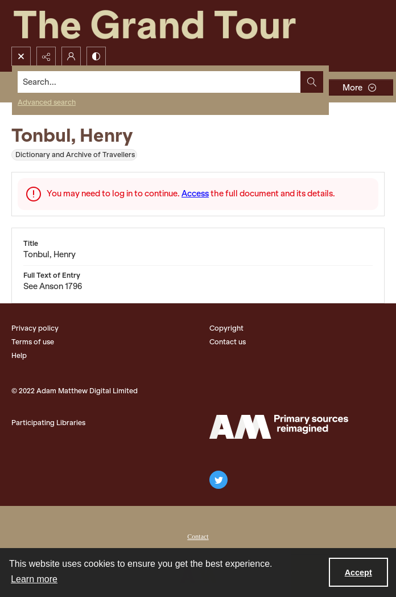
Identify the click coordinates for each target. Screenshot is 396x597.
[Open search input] (21, 56)
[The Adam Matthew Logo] (278, 427)
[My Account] (71, 56)
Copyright (226, 328)
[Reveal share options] (46, 56)
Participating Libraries (48, 422)
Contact (197, 537)
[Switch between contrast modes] (96, 56)
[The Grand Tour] (180, 23)
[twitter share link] (218, 480)
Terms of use (32, 341)
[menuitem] (197, 535)
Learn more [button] (34, 579)
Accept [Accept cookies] (358, 572)
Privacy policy (35, 328)
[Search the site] (159, 82)
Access (195, 193)
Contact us (227, 341)
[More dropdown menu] (359, 87)
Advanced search (47, 102)
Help (19, 355)
